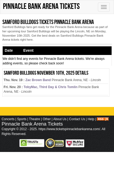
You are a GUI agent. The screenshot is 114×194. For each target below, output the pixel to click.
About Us (59, 119)
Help (91, 119)
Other (47, 119)
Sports (22, 119)
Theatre (34, 119)
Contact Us (77, 119)
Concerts (8, 119)
